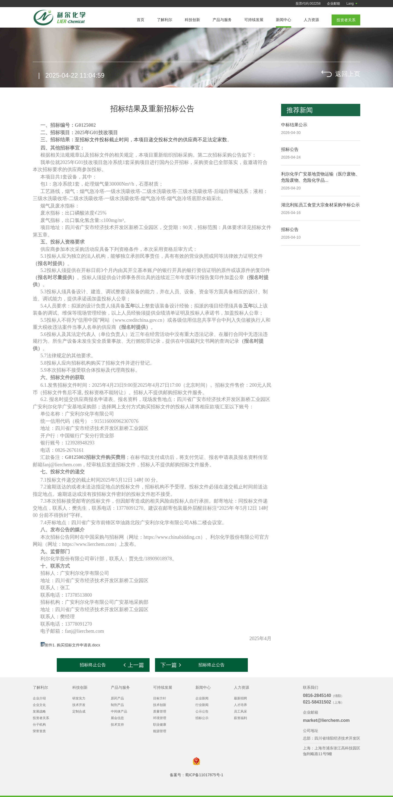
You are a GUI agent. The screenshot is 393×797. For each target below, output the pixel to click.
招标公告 (290, 149)
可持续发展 (253, 19)
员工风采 (240, 711)
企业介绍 (39, 698)
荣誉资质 (39, 731)
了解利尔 (164, 19)
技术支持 (117, 724)
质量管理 (159, 711)
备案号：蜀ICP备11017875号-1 (196, 775)
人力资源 (311, 19)
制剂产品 (117, 705)
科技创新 (192, 19)
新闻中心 (283, 19)
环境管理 (159, 718)
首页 (140, 19)
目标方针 (159, 698)
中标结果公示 (294, 124)
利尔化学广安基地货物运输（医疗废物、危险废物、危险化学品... (320, 177)
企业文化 (39, 705)
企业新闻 (202, 698)
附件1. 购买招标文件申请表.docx (72, 645)
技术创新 (159, 705)
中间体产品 (119, 711)
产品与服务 (222, 19)
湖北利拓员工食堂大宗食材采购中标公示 (320, 205)
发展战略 (39, 711)
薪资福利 (240, 718)
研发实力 (78, 698)
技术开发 (78, 705)
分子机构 (39, 724)
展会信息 (117, 718)
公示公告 (202, 711)
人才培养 (240, 705)
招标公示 (202, 718)
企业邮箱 (333, 3)
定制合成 (78, 711)
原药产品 (117, 698)
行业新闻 (202, 705)
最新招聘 (240, 698)
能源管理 (159, 731)
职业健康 (159, 724)
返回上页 (347, 75)
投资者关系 (41, 718)
